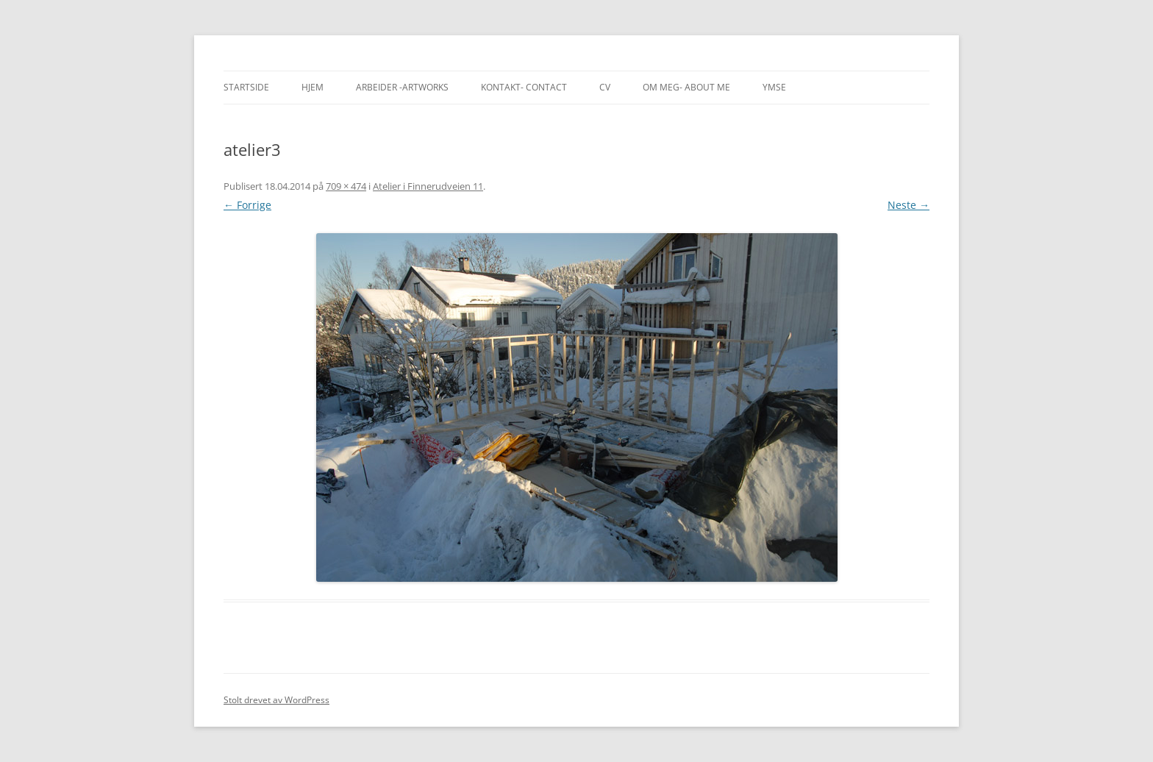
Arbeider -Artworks (402, 87)
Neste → (908, 205)
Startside (246, 87)
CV (604, 87)
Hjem (312, 87)
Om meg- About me (686, 87)
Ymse (774, 87)
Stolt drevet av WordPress (276, 700)
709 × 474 (346, 186)
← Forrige (247, 205)
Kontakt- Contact (524, 87)
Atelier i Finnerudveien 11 (428, 186)
